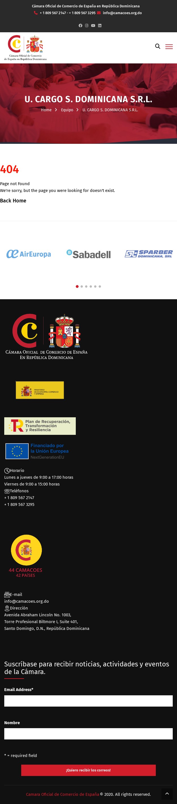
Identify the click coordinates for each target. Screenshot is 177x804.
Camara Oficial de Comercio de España (62, 794)
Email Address (18, 689)
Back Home (13, 201)
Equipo (67, 110)
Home (46, 110)
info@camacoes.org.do (26, 601)
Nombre (12, 722)
